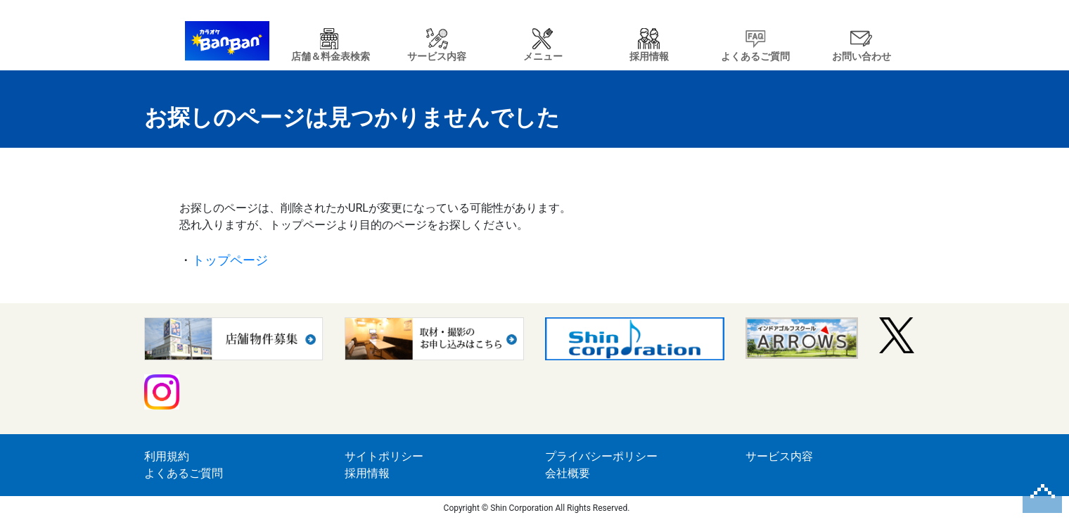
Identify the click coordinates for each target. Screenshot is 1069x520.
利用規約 (166, 456)
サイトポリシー (384, 456)
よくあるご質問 (183, 473)
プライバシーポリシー (601, 456)
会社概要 (567, 473)
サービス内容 (779, 456)
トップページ (230, 260)
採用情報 (367, 473)
